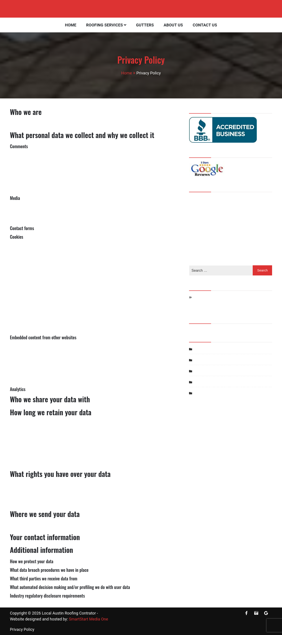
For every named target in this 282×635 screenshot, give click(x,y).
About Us (173, 25)
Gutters (145, 25)
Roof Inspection (206, 360)
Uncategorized (205, 393)
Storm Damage (205, 382)
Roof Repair (203, 371)
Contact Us (205, 25)
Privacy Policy (22, 629)
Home (70, 25)
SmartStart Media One (88, 619)
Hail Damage (204, 349)
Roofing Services (104, 25)
